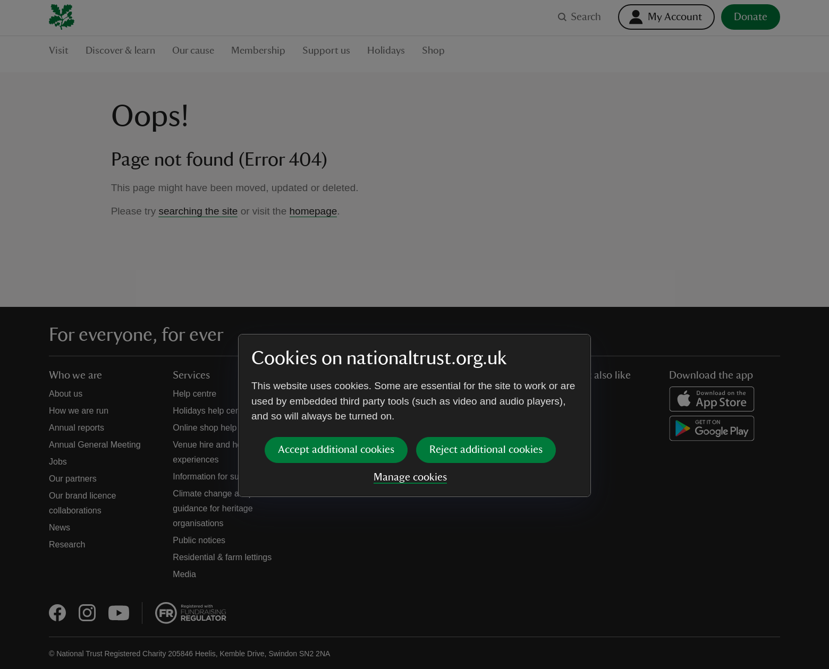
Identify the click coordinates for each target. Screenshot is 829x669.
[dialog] (414, 334)
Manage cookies (410, 396)
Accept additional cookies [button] (336, 368)
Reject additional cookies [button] (486, 368)
